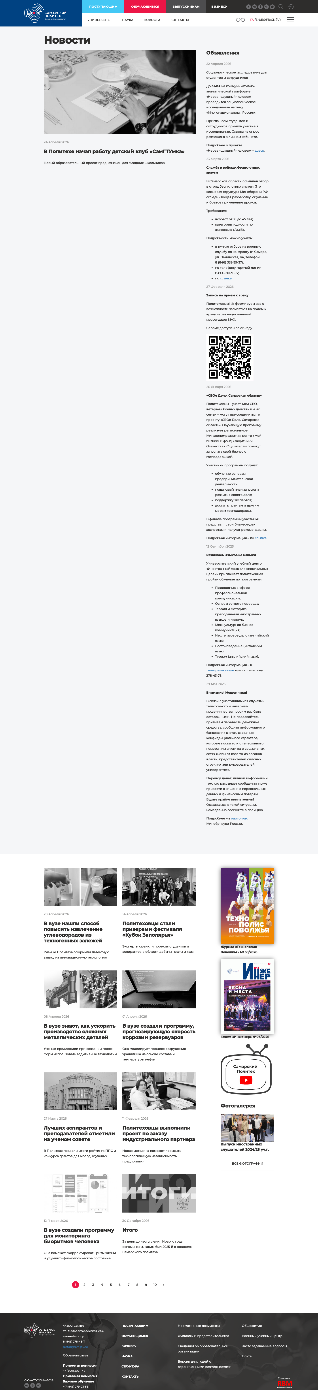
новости (152, 20)
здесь (259, 151)
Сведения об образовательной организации (203, 1348)
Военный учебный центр (262, 1336)
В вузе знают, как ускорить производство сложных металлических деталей (79, 1031)
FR (268, 19)
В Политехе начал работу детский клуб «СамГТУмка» (114, 151)
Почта (247, 1356)
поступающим (103, 6)
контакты (179, 20)
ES (263, 19)
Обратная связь (75, 1355)
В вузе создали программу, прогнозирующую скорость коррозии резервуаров (158, 1031)
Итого (130, 1230)
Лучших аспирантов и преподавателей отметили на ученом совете (79, 1133)
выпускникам (186, 6)
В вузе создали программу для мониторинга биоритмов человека (79, 1236)
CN (273, 19)
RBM (285, 1385)
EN (258, 19)
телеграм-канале (220, 670)
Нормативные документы (199, 1326)
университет (99, 20)
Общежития (252, 1326)
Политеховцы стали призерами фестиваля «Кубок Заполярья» (152, 929)
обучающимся (145, 6)
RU (252, 19)
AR (278, 19)
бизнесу (128, 1346)
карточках (239, 818)
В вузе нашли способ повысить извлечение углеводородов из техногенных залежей (73, 932)
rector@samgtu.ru (75, 1347)
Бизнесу (219, 6)
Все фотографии (247, 1164)
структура (130, 1366)
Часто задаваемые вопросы (264, 1346)
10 (155, 1285)
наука (128, 20)
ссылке (226, 278)
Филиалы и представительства (203, 1336)
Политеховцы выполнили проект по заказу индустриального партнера (158, 1133)
